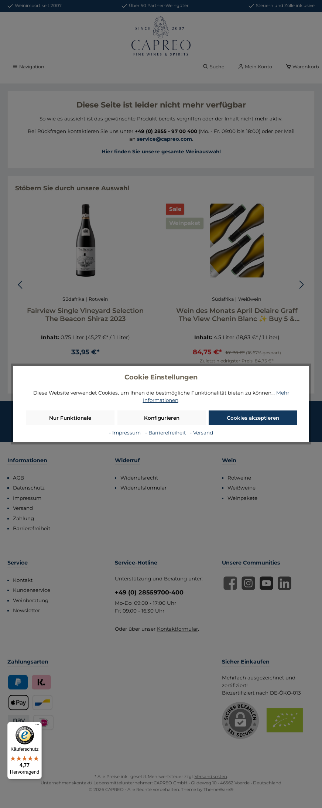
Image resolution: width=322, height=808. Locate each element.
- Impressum (125, 433)
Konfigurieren (161, 418)
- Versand (201, 433)
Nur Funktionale (70, 418)
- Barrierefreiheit (166, 433)
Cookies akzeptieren (253, 418)
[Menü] (37, 726)
